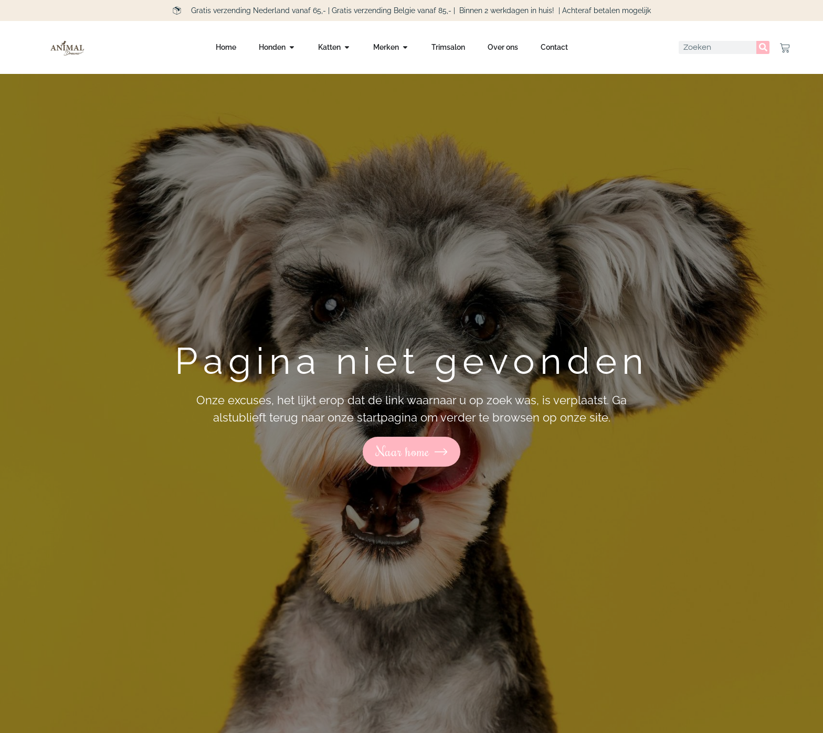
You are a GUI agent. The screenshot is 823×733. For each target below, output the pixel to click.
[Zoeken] (762, 47)
